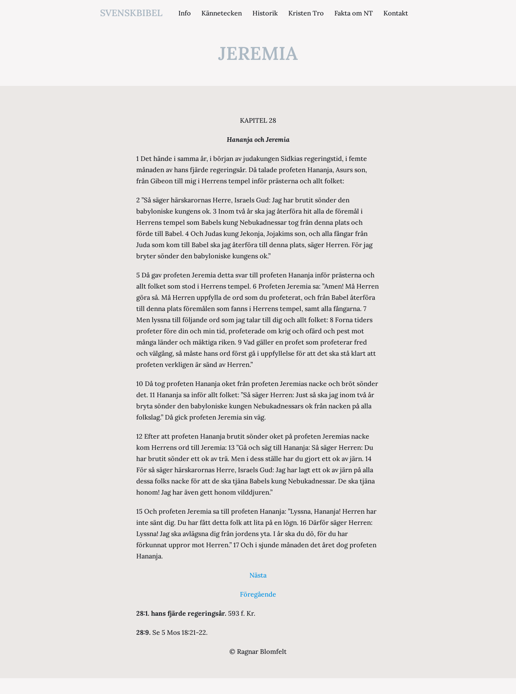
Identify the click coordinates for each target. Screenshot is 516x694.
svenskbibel (131, 13)
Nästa (258, 575)
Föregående (258, 594)
